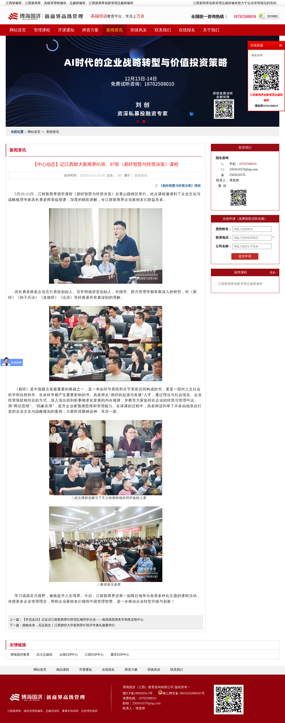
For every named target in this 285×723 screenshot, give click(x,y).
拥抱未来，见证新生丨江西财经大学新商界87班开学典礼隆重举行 (68, 625)
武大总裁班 (44, 654)
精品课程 (62, 669)
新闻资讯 (114, 30)
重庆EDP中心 (120, 654)
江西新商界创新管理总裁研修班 (240, 284)
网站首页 (18, 30)
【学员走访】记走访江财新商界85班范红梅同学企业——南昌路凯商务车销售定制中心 (83, 619)
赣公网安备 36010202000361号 (181, 692)
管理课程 (42, 30)
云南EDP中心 (68, 654)
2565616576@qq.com (243, 169)
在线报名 (187, 30)
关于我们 (211, 30)
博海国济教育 (20, 654)
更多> (273, 272)
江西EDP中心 (94, 654)
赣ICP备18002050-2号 (138, 693)
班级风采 (138, 30)
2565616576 (237, 175)
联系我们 (163, 30)
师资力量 (90, 30)
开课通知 (66, 30)
